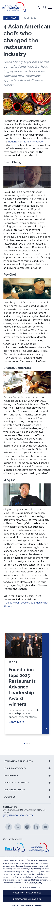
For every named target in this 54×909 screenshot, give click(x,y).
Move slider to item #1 (24, 743)
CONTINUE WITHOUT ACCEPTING (27, 887)
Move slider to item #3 (29, 743)
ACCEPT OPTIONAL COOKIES (27, 893)
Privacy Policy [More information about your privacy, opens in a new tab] (35, 883)
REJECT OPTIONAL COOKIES (27, 899)
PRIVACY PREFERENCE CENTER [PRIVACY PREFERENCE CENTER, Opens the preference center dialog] (27, 905)
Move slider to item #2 (27, 743)
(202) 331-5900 (10, 815)
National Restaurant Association (26, 141)
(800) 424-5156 (26, 815)
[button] (44, 7)
